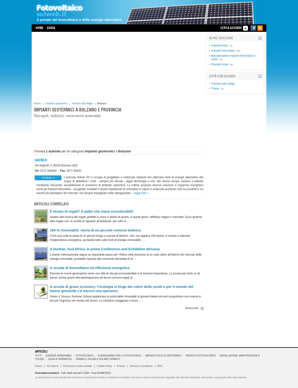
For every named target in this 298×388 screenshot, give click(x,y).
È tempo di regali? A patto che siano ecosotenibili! (91, 211)
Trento (215, 88)
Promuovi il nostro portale (77, 366)
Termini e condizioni (141, 366)
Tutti (38, 355)
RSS (160, 366)
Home (40, 28)
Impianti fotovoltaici (223, 50)
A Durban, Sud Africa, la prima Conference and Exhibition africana (104, 249)
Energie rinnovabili (58, 355)
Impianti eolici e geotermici (163, 355)
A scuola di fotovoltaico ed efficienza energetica (89, 268)
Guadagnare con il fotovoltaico (119, 355)
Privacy (121, 366)
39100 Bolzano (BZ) (56, 165)
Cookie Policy (104, 366)
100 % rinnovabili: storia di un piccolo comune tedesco (95, 230)
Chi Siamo (52, 366)
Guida (51, 28)
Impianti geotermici (56, 103)
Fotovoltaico (85, 355)
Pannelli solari (220, 64)
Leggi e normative (60, 359)
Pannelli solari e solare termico (98, 359)
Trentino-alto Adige (82, 103)
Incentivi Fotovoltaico (201, 355)
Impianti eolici (219, 45)
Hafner (41, 160)
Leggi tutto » (141, 193)
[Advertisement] (118, 66)
